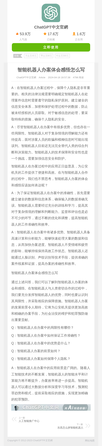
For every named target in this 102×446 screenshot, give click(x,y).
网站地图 (90, 440)
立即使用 (51, 47)
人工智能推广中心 (29, 420)
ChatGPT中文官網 (26, 77)
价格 (16, 56)
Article (42, 77)
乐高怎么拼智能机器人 (70, 427)
